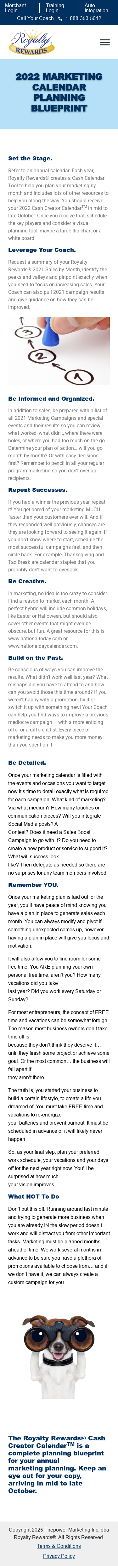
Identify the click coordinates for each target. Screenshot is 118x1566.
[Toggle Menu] (105, 42)
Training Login (55, 8)
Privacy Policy (59, 1556)
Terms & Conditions (59, 1546)
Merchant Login (15, 8)
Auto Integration (96, 8)
